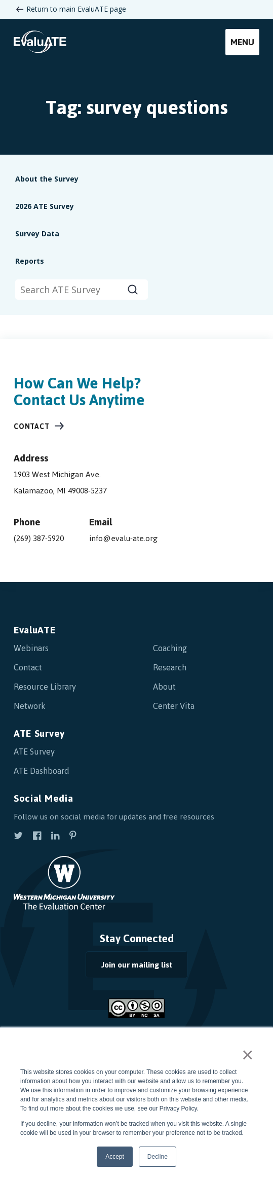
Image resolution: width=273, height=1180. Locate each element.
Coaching (170, 648)
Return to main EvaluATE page (76, 9)
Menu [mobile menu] (242, 42)
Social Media (43, 798)
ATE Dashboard (41, 771)
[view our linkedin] (55, 837)
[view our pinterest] (72, 837)
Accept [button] (114, 1156)
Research (169, 667)
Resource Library (45, 686)
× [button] (247, 1055)
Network (30, 706)
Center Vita (173, 706)
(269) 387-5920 (39, 538)
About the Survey (47, 179)
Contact (32, 427)
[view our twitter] (18, 837)
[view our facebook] (37, 837)
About (164, 686)
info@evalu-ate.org (123, 538)
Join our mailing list (136, 965)
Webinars (31, 648)
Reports (29, 261)
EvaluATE (35, 630)
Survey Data (37, 233)
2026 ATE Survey (44, 206)
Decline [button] (157, 1156)
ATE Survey (39, 733)
